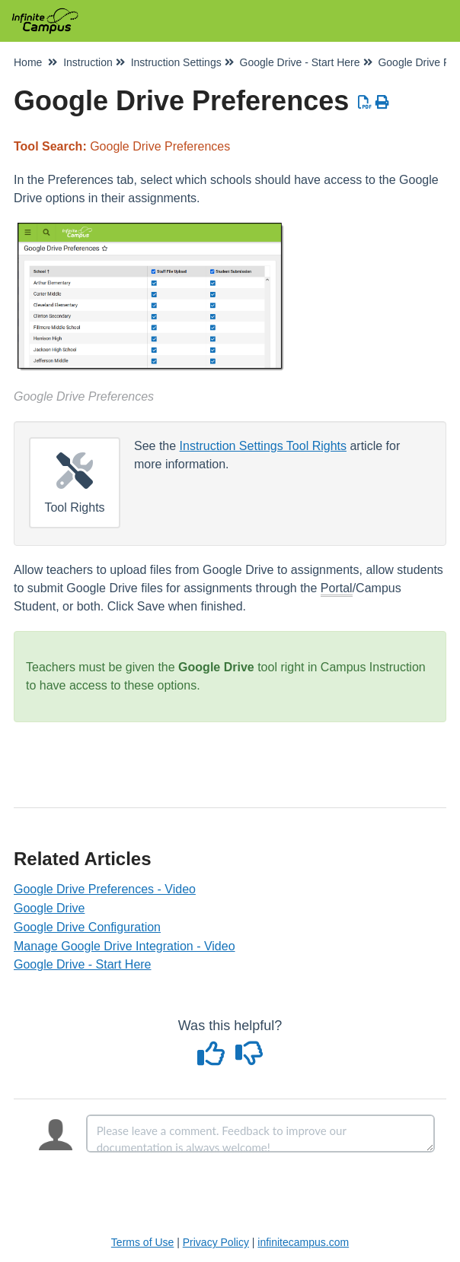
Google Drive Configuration (87, 927)
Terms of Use (142, 1242)
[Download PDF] (365, 102)
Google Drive (49, 908)
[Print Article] (382, 102)
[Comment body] (260, 1134)
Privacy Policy (216, 1242)
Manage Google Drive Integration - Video (124, 946)
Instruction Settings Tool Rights (263, 445)
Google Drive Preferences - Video (105, 889)
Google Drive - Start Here (83, 964)
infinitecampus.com (303, 1242)
